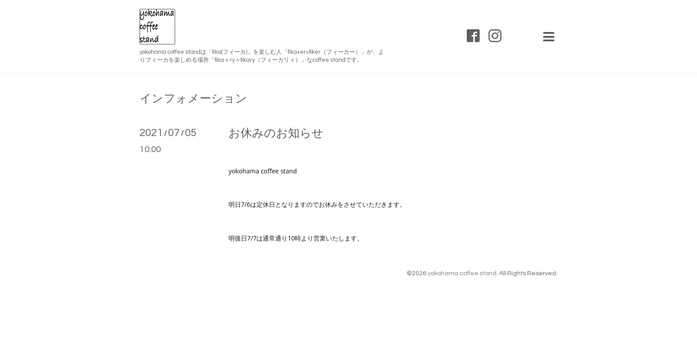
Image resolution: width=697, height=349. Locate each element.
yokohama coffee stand (462, 273)
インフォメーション (193, 98)
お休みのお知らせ (276, 133)
